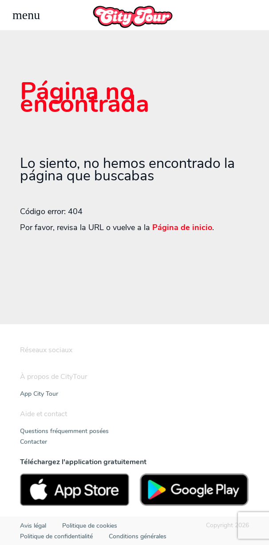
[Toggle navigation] (26, 15)
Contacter (33, 442)
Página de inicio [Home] (182, 227)
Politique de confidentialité (56, 536)
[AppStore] (74, 489)
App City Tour (39, 394)
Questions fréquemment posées (64, 431)
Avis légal (33, 525)
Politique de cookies (89, 525)
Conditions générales (137, 536)
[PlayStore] (194, 489)
